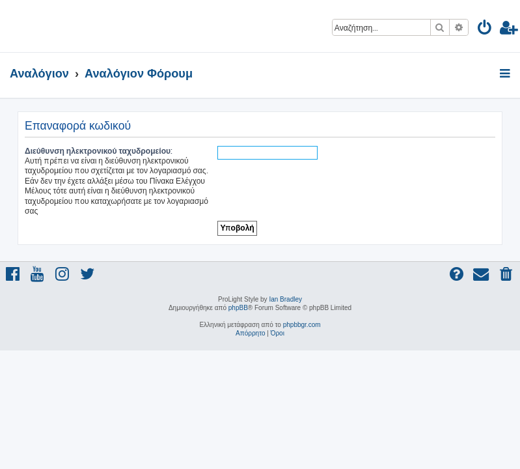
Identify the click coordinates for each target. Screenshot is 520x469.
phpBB (238, 307)
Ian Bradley (285, 299)
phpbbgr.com (302, 324)
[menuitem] (485, 30)
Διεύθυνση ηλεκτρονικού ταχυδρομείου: (98, 151)
